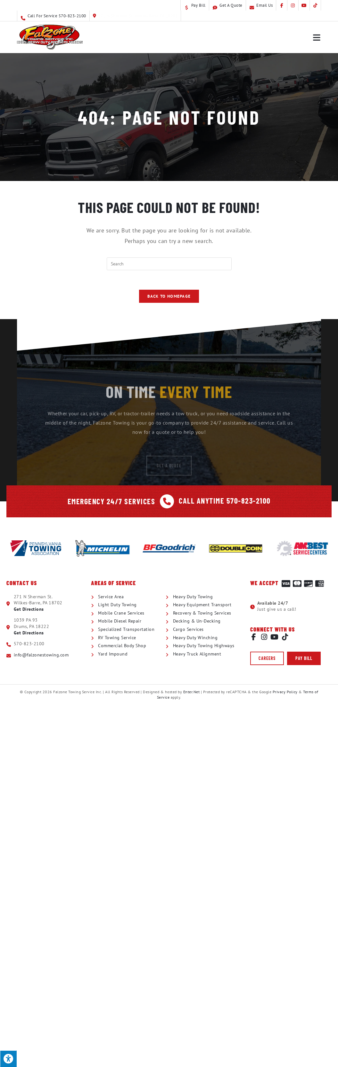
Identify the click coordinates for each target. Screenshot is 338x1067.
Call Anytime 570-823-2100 (224, 500)
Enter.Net (191, 691)
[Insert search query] (169, 263)
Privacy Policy (285, 691)
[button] (267, 658)
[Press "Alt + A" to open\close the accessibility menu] (8, 1058)
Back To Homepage (169, 296)
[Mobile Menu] (317, 37)
